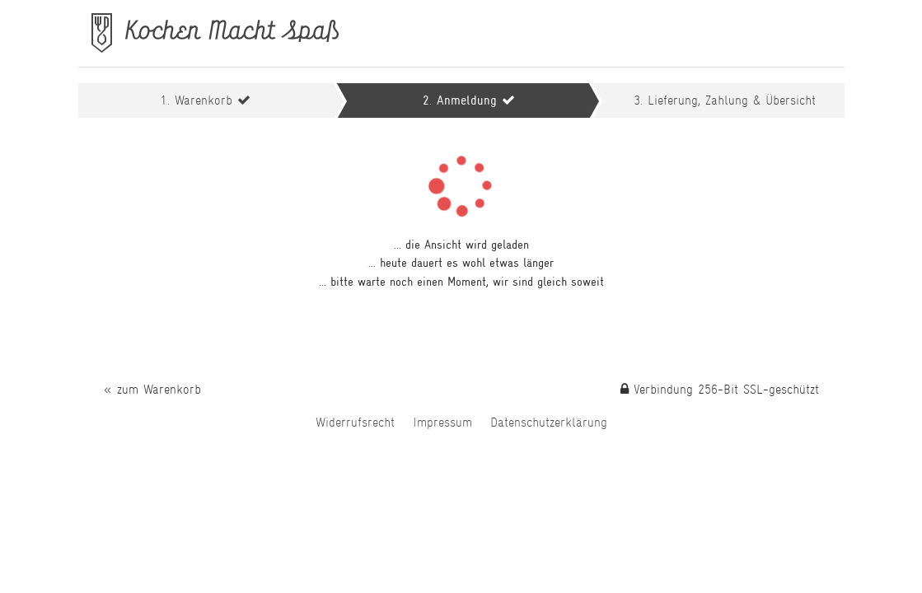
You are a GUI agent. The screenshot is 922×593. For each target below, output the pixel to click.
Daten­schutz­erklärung (548, 422)
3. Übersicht (725, 100)
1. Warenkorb (198, 100)
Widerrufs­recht (355, 422)
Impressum (442, 422)
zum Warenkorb (159, 389)
